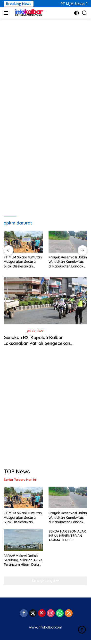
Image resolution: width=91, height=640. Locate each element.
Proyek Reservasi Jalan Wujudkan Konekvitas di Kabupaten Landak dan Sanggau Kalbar (68, 261)
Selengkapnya (45, 580)
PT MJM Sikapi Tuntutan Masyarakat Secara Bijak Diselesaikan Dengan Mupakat (23, 261)
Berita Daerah (14, 331)
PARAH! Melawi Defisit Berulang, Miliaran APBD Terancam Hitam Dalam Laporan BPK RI (23, 560)
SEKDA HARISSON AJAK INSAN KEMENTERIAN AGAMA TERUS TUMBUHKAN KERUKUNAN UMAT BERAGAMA (67, 536)
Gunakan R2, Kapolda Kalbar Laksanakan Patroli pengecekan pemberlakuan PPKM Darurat (37, 343)
